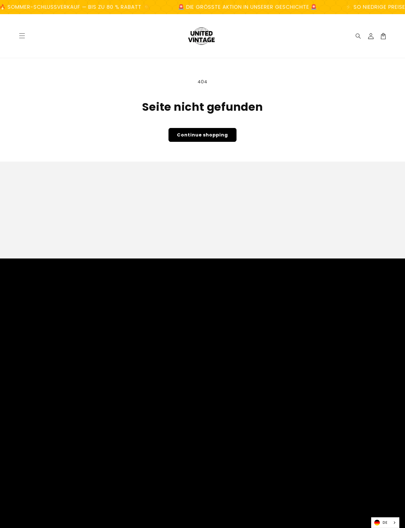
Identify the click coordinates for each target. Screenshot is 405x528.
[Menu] (22, 36)
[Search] (358, 36)
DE (381, 522)
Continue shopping (202, 135)
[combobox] (385, 522)
